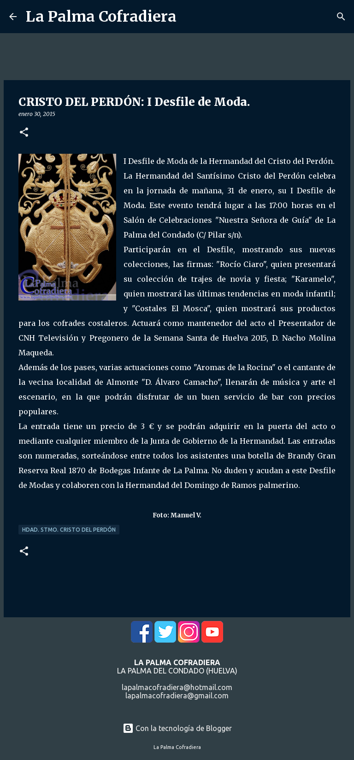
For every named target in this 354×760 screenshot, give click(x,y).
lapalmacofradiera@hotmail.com (177, 687)
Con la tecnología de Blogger (177, 728)
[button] (24, 133)
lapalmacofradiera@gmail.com (177, 695)
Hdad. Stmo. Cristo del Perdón (69, 530)
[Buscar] (341, 17)
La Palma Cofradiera (101, 16)
